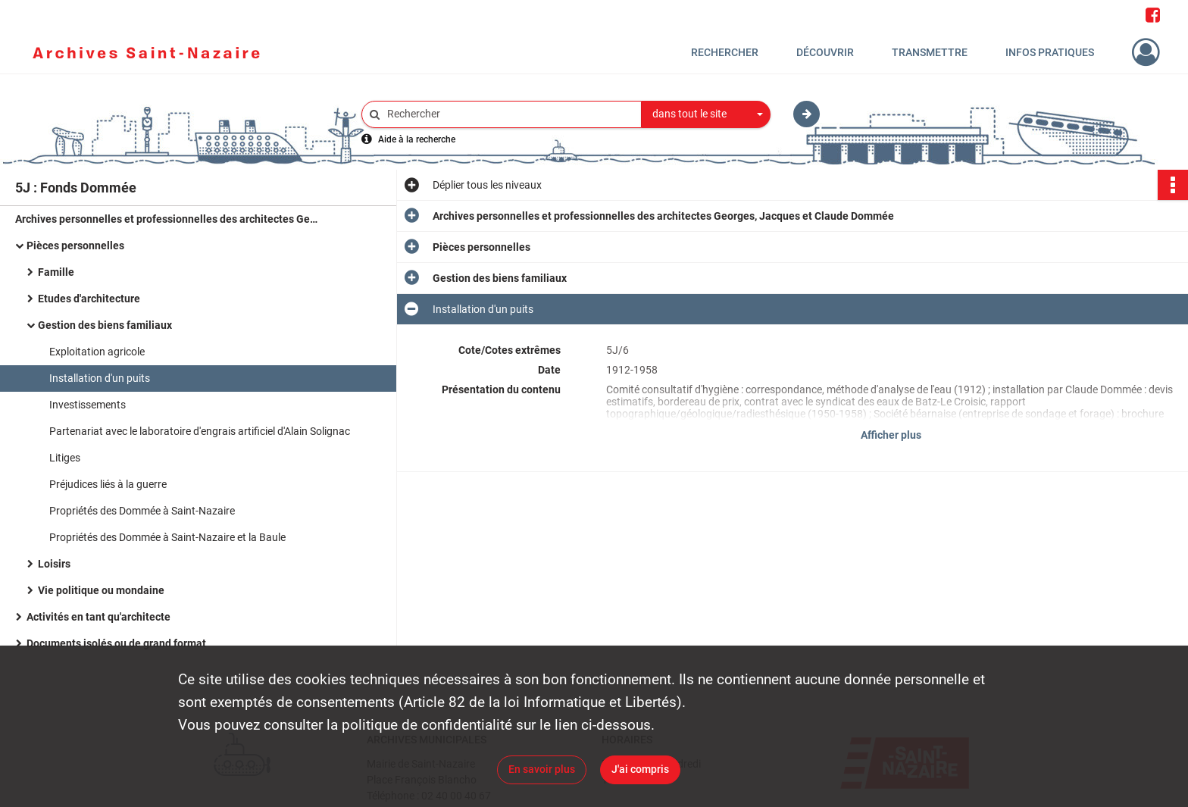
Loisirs (54, 564)
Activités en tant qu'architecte (98, 617)
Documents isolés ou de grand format (116, 643)
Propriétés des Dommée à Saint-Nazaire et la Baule (167, 537)
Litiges (64, 458)
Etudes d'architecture (89, 298)
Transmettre (930, 52)
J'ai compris (640, 769)
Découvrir (825, 52)
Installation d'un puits (99, 378)
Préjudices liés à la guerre (108, 484)
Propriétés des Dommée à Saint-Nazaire (142, 511)
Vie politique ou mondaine (101, 590)
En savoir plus (541, 769)
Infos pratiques (1049, 52)
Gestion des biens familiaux (105, 325)
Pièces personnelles (75, 245)
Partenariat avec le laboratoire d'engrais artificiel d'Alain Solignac (199, 431)
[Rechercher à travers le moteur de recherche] (509, 114)
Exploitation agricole (97, 352)
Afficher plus (891, 435)
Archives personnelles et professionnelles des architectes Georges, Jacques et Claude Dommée (166, 219)
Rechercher (724, 52)
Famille (56, 272)
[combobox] (706, 114)
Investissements (87, 405)
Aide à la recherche (416, 139)
